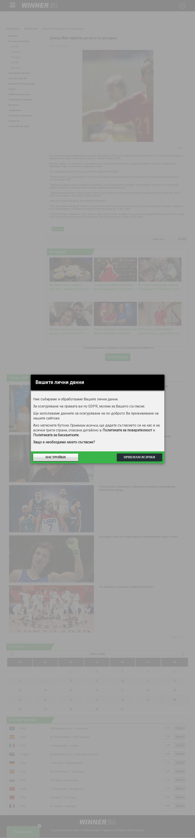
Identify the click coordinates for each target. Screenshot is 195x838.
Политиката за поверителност (127, 430)
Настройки (55, 457)
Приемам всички (139, 457)
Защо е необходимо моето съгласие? (64, 442)
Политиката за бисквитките (56, 435)
